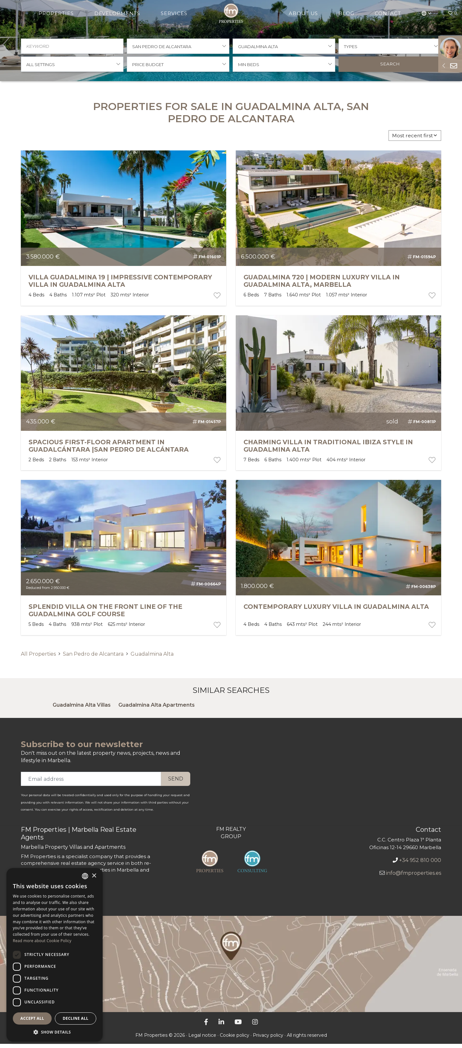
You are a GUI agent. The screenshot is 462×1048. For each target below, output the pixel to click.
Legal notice (202, 1039)
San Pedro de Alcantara (93, 658)
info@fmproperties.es (413, 877)
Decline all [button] (76, 1018)
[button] (426, 13)
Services (174, 13)
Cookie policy (234, 1039)
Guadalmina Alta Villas (82, 709)
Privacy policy (268, 1039)
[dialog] (54, 955)
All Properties (38, 658)
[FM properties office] (231, 968)
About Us (303, 13)
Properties (56, 13)
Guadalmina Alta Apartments (156, 709)
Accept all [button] (32, 1018)
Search (390, 67)
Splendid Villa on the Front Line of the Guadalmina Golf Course (105, 614)
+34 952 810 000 (420, 864)
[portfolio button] (216, 299)
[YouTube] (238, 1026)
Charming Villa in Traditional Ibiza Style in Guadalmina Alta (328, 449)
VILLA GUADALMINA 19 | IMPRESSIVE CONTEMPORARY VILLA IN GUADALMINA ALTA (120, 285)
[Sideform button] (444, 65)
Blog (346, 13)
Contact (387, 13)
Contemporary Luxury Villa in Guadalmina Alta (336, 611)
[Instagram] (255, 1026)
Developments (118, 13)
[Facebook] (206, 1026)
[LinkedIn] (221, 1026)
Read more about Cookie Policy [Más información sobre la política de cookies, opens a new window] (42, 940)
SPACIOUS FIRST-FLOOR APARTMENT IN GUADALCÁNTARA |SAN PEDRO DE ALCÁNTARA (109, 449)
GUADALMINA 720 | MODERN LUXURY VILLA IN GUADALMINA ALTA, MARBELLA (322, 285)
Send (175, 783)
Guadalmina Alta (152, 658)
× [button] (93, 875)
